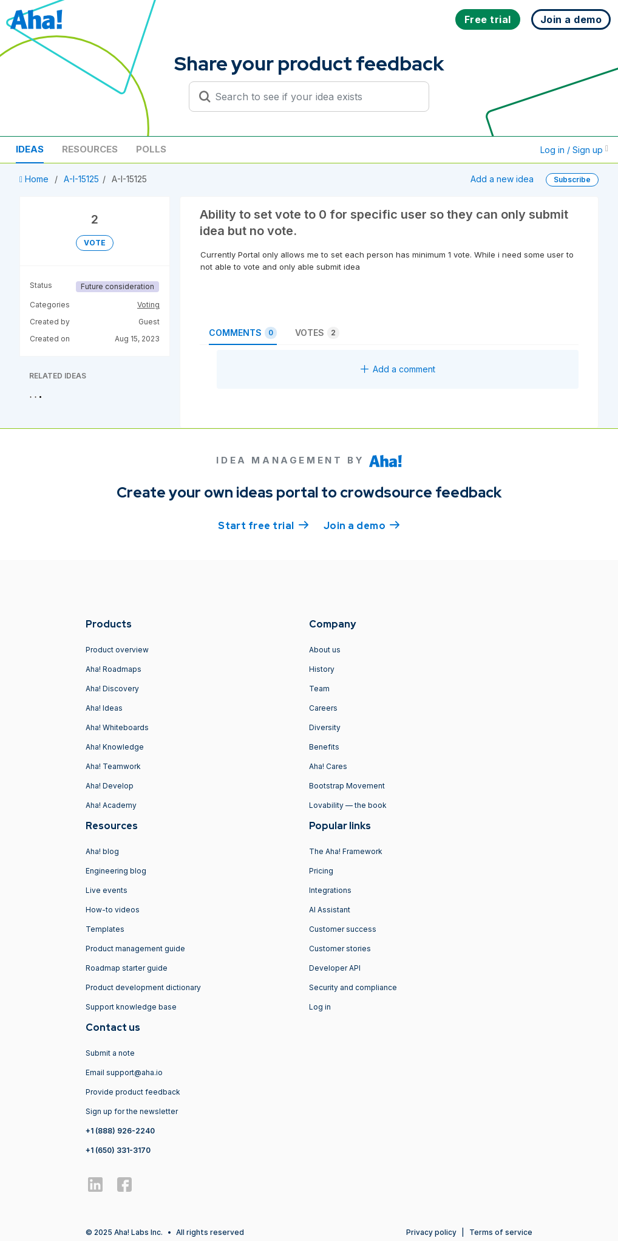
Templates (105, 929)
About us (325, 649)
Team (319, 688)
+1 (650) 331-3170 (118, 1150)
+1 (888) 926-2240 (120, 1130)
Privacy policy (431, 1232)
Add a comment (398, 369)
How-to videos (113, 909)
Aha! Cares (328, 766)
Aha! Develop (110, 785)
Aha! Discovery (112, 688)
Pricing (321, 870)
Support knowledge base (131, 1006)
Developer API (335, 968)
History (321, 669)
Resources (90, 149)
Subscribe (572, 179)
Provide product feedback (133, 1091)
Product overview (117, 649)
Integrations (330, 890)
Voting (148, 304)
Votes (317, 333)
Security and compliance (353, 987)
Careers (323, 708)
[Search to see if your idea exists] (314, 96)
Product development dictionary (143, 987)
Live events (106, 890)
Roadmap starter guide (127, 968)
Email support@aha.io (124, 1072)
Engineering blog (116, 870)
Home (35, 179)
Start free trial (263, 524)
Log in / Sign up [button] (574, 150)
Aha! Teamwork (113, 766)
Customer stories (340, 948)
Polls (151, 149)
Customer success (342, 929)
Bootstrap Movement (347, 785)
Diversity (325, 727)
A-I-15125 (81, 179)
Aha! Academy (111, 805)
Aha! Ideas (104, 708)
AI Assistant (329, 909)
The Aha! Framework (345, 851)
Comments (243, 333)
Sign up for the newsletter (132, 1111)
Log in (320, 1006)
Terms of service (500, 1232)
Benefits (324, 746)
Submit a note (110, 1053)
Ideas (30, 149)
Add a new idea (502, 179)
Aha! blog (102, 851)
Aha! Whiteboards (117, 727)
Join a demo (362, 524)
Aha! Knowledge (115, 746)
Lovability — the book (348, 805)
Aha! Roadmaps (113, 669)
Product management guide (135, 948)
